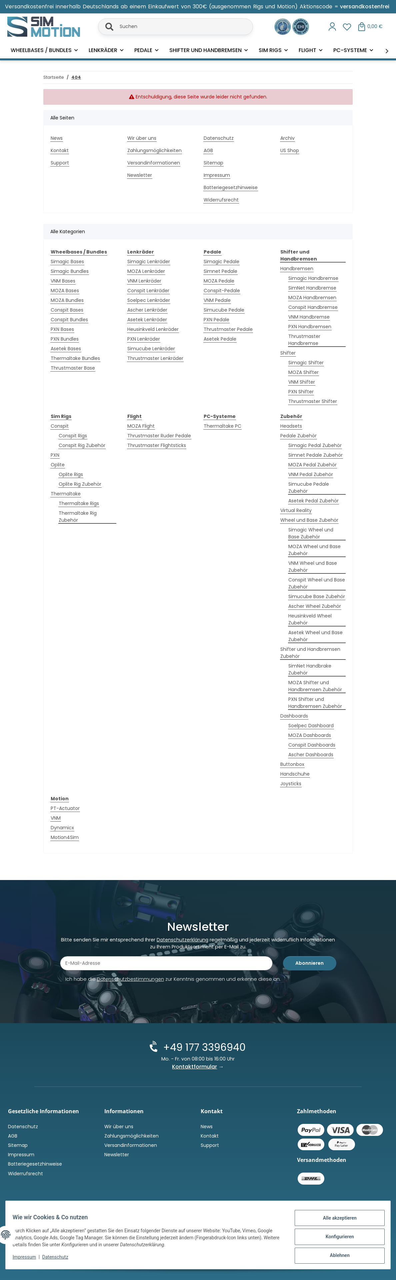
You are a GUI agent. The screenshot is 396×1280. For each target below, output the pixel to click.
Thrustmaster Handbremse (304, 340)
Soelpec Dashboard (311, 725)
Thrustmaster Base (73, 368)
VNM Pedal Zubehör (310, 474)
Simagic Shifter (306, 362)
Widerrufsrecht (221, 199)
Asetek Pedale (220, 339)
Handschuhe (295, 774)
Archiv (287, 138)
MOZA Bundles (67, 300)
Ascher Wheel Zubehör (314, 606)
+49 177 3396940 (203, 1047)
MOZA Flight (141, 426)
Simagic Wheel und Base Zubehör (310, 533)
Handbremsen (296, 268)
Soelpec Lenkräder (148, 300)
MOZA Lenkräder (146, 271)
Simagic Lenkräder (148, 261)
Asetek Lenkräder (147, 319)
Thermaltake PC (222, 426)
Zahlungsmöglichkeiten (154, 150)
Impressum (28, 1259)
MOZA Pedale (219, 281)
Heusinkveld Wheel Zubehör (310, 619)
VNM (56, 818)
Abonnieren (309, 963)
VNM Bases (63, 281)
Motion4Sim (65, 837)
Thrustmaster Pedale (228, 329)
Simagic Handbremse (313, 278)
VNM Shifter (301, 382)
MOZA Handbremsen (312, 297)
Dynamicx (62, 827)
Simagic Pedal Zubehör (315, 445)
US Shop (289, 150)
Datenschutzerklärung (182, 940)
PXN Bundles (65, 339)
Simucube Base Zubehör (316, 596)
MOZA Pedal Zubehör (312, 464)
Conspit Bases (67, 310)
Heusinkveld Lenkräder (153, 329)
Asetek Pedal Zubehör (313, 500)
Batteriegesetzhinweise (231, 187)
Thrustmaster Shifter (312, 401)
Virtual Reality (296, 510)
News (57, 138)
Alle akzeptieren (336, 1221)
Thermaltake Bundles (75, 358)
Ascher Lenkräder (147, 310)
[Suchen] (175, 26)
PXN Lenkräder (143, 339)
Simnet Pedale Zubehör (315, 455)
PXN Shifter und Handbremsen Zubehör (315, 703)
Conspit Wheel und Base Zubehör (316, 583)
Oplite (58, 464)
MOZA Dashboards (309, 735)
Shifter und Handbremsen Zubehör (310, 653)
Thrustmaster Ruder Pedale (159, 435)
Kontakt (60, 150)
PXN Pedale (216, 319)
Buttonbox (292, 764)
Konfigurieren (336, 1239)
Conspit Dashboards (311, 745)
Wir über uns (141, 138)
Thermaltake (66, 493)
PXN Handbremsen (309, 326)
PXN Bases (62, 329)
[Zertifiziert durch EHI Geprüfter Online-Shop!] (300, 26)
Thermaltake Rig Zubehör (78, 516)
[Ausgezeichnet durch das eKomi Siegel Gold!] (283, 26)
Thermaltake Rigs (79, 503)
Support (60, 162)
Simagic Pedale (221, 261)
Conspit (60, 426)
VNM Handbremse (309, 317)
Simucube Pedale (224, 310)
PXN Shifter (301, 391)
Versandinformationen (153, 162)
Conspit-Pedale (222, 290)
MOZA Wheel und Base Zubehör (314, 550)
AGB (208, 150)
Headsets (291, 426)
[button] (332, 26)
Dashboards (294, 716)
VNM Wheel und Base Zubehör (312, 566)
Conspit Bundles (69, 319)
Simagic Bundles (70, 271)
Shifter (288, 353)
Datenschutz (59, 1259)
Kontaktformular (194, 1067)
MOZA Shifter (303, 372)
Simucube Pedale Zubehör (308, 487)
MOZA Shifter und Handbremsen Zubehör (315, 686)
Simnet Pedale (220, 271)
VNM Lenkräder (144, 281)
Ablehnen (336, 1256)
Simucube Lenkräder (151, 348)
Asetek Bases (66, 348)
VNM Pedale (217, 300)
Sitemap (213, 162)
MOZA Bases (65, 290)
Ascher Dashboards (310, 754)
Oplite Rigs (71, 474)
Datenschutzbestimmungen (130, 979)
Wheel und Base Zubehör (309, 520)
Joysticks (290, 783)
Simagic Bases (67, 261)
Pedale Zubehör (298, 435)
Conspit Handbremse (313, 307)
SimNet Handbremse (312, 288)
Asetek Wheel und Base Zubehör (315, 636)
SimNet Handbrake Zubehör (309, 669)
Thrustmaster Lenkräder (155, 358)
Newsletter (139, 175)
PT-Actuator (65, 808)
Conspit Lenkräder (148, 290)
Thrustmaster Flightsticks (156, 445)
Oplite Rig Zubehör (80, 484)
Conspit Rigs (73, 435)
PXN (55, 455)
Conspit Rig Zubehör (82, 445)
